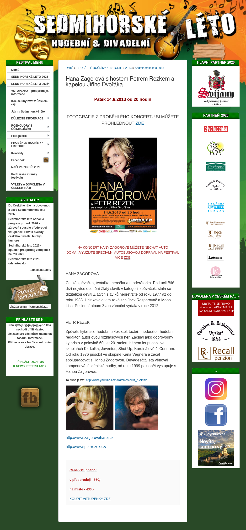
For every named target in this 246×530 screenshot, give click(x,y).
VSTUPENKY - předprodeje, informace (29, 92)
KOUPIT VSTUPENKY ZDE (90, 499)
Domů (15, 70)
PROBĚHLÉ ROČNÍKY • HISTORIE (27, 144)
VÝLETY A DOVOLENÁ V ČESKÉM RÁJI (28, 186)
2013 (128, 68)
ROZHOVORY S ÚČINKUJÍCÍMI (21, 127)
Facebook (18, 160)
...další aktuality (40, 270)
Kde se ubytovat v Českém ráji (29, 102)
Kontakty (17, 153)
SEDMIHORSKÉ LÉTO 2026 (29, 76)
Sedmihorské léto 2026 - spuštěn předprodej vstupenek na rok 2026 (29, 250)
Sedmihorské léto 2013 (149, 68)
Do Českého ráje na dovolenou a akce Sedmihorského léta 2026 (29, 210)
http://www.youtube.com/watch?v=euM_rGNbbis (116, 380)
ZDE (139, 123)
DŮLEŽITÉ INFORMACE (27, 118)
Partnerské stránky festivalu (24, 176)
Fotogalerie (19, 136)
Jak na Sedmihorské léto (28, 111)
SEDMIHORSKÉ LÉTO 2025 (29, 84)
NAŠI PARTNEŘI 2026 (25, 167)
